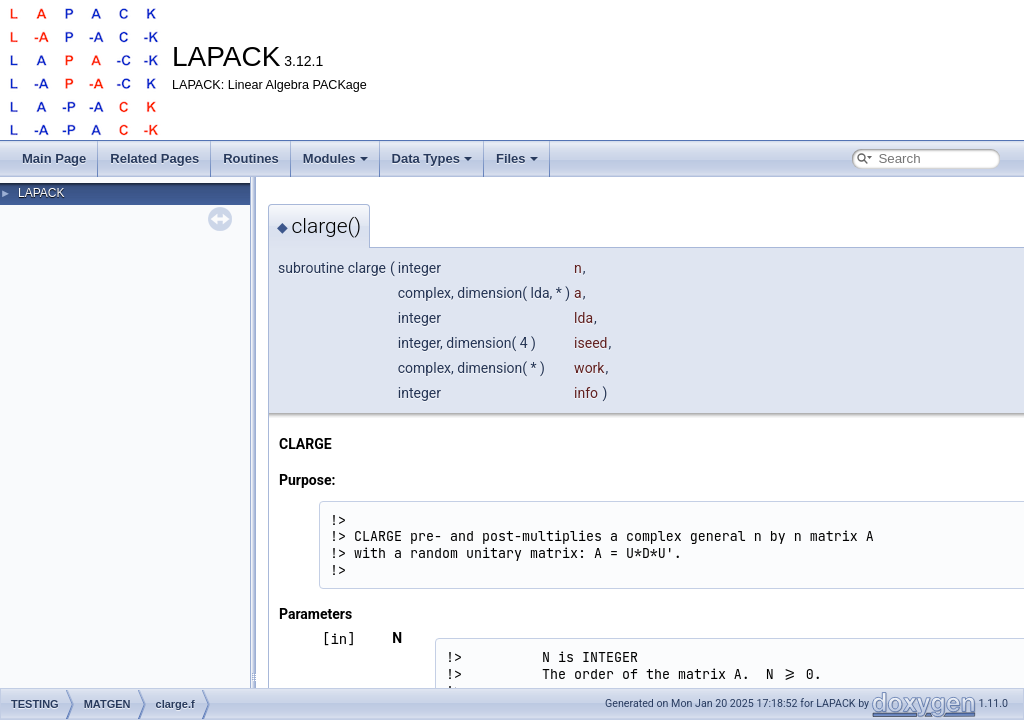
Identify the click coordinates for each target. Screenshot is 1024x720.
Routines (251, 158)
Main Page (54, 158)
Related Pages (154, 158)
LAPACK (41, 193)
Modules (335, 158)
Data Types (432, 158)
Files (517, 158)
